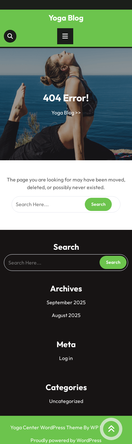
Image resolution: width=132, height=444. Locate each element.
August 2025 (66, 315)
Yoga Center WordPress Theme (47, 427)
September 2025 (66, 302)
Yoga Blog (66, 17)
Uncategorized (66, 401)
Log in (66, 358)
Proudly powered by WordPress (66, 440)
